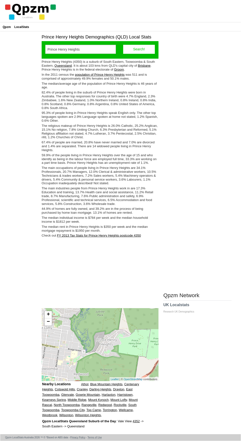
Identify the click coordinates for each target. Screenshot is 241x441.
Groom (119, 69)
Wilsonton (66, 415)
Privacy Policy (77, 437)
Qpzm (7, 27)
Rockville (120, 405)
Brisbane (144, 65)
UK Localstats (181, 308)
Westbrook (49, 415)
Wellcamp (126, 410)
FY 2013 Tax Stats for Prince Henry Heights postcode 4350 (99, 235)
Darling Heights (100, 389)
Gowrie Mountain (88, 394)
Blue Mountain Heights (106, 384)
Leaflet (115, 379)
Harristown (125, 394)
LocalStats (21, 27)
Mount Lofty (119, 400)
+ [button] (48, 314)
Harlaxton (108, 394)
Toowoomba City (73, 410)
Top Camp (93, 410)
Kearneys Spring (54, 400)
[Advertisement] (100, 273)
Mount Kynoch (98, 400)
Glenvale (67, 394)
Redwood (105, 405)
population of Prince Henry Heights (100, 74)
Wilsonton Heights (88, 415)
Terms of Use (94, 437)
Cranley (82, 389)
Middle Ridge (77, 400)
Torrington (110, 410)
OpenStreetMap (133, 379)
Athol (84, 384)
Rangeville (89, 405)
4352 (136, 421)
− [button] (48, 322)
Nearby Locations (56, 384)
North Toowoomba (67, 405)
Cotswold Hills (65, 389)
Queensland (63, 65)
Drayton (118, 389)
